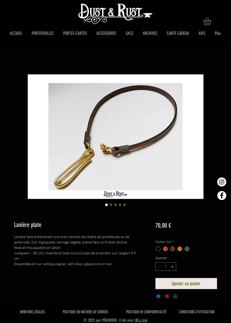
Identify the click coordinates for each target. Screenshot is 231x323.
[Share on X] (184, 296)
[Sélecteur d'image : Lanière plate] (106, 205)
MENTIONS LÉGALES (32, 311)
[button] (211, 21)
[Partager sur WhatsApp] (175, 296)
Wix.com (141, 320)
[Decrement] (159, 267)
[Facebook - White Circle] (221, 195)
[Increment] (173, 267)
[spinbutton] (166, 267)
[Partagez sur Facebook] (158, 296)
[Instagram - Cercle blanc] (221, 181)
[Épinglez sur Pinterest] (167, 296)
